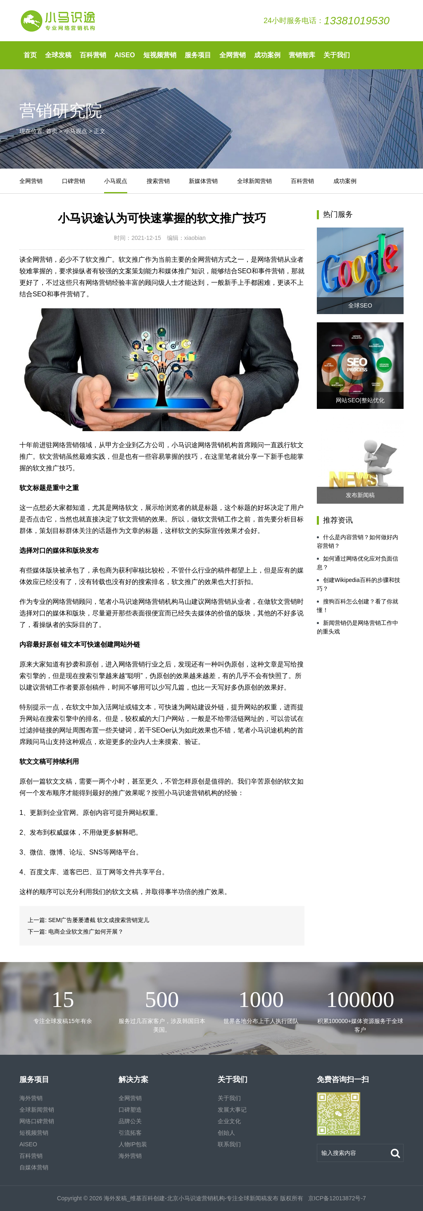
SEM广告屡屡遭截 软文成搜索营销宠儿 (98, 920)
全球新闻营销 (254, 181)
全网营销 (232, 55)
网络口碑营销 (36, 1121)
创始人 (226, 1132)
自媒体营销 (33, 1167)
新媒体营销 (203, 181)
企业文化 (229, 1121)
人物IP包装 (133, 1144)
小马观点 (75, 131)
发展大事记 (232, 1109)
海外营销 (31, 1098)
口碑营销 (73, 181)
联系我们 (229, 1144)
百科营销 (93, 55)
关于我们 (336, 55)
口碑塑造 (130, 1109)
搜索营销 (158, 181)
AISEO (124, 55)
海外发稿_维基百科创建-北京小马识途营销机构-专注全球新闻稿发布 (191, 1198)
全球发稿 (58, 55)
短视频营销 (159, 55)
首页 (30, 55)
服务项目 (198, 55)
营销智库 (302, 55)
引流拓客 (130, 1132)
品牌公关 (130, 1121)
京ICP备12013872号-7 (336, 1198)
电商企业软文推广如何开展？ (86, 931)
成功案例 (267, 55)
